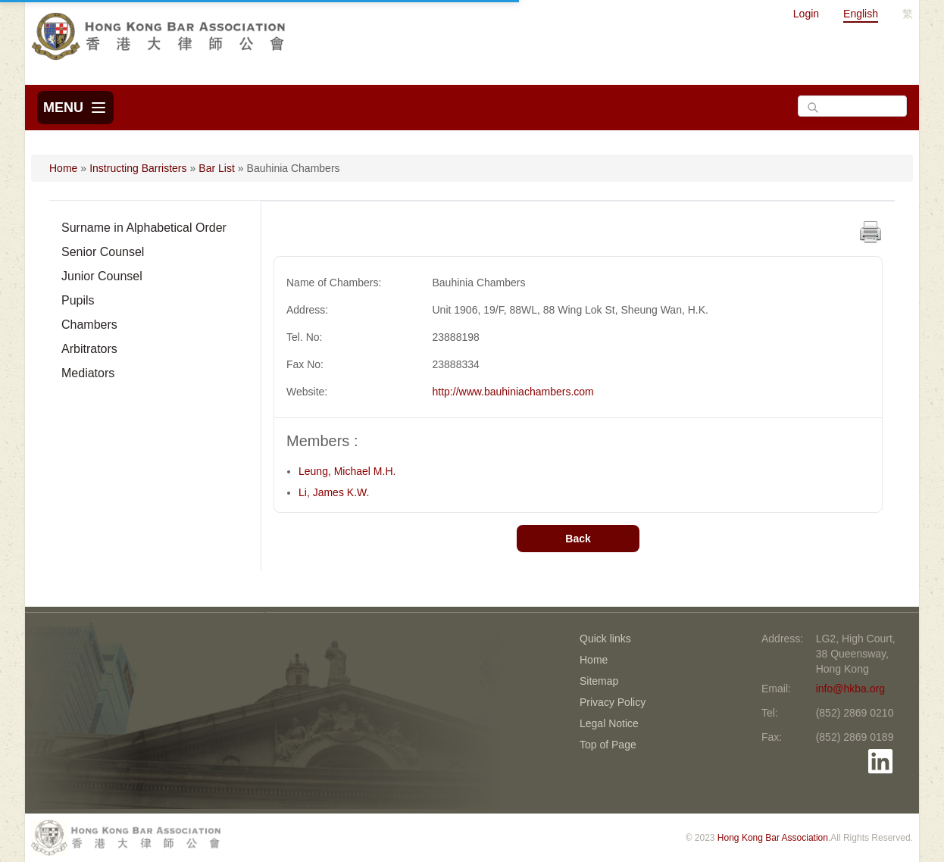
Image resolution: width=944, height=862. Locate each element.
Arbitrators (89, 348)
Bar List (216, 168)
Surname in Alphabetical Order (144, 227)
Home (63, 168)
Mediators (87, 373)
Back (577, 539)
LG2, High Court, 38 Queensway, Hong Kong (856, 653)
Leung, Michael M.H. (347, 471)
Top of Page (608, 745)
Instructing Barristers (137, 168)
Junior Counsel (101, 276)
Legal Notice (609, 723)
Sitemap (599, 681)
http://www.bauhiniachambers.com (513, 392)
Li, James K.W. (334, 492)
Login (806, 14)
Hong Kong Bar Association (772, 837)
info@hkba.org (850, 688)
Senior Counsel (102, 251)
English (860, 14)
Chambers (89, 324)
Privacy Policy (612, 702)
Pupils (78, 300)
